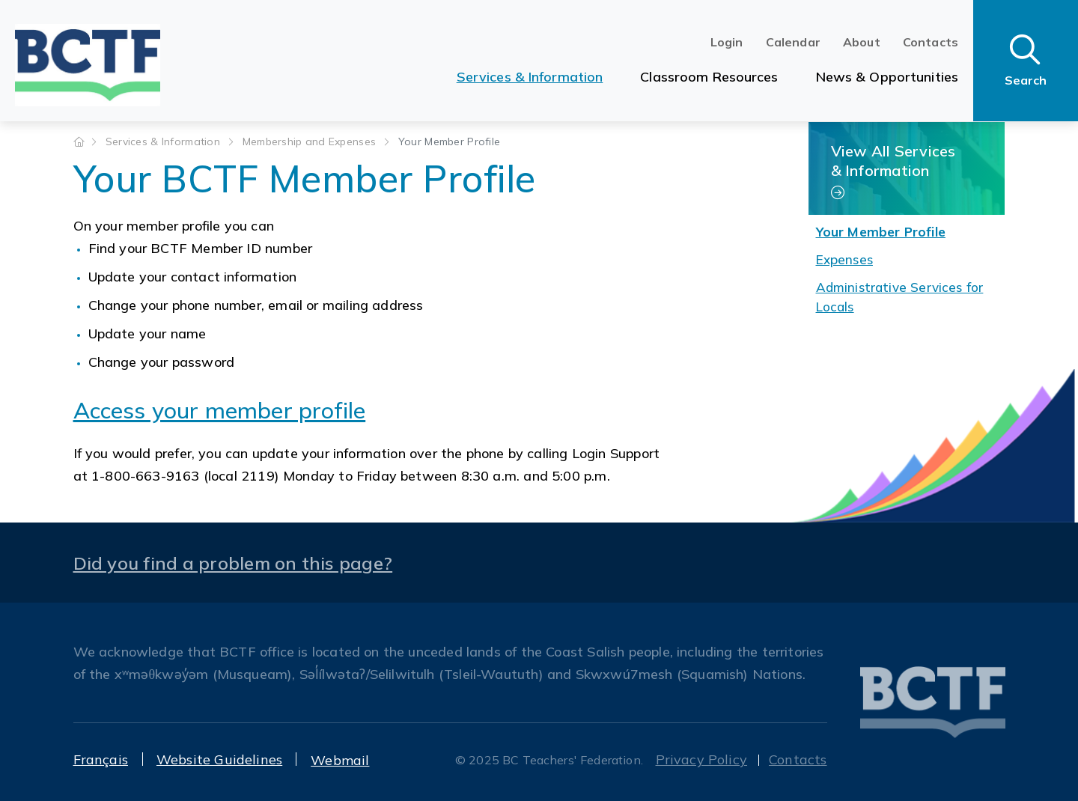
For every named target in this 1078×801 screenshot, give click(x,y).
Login (726, 41)
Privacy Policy (702, 759)
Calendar (793, 41)
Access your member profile (219, 410)
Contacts (930, 41)
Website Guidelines (219, 759)
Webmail (340, 760)
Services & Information (530, 76)
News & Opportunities (887, 76)
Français (100, 759)
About (861, 41)
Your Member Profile (880, 232)
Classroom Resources (709, 76)
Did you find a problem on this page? (233, 563)
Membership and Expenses (311, 141)
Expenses (844, 259)
